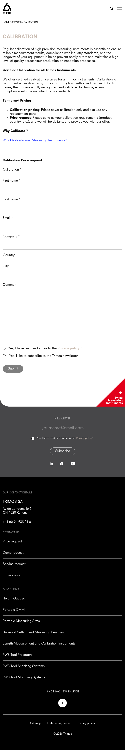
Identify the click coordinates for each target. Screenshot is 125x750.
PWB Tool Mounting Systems (24, 677)
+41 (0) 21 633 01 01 (18, 522)
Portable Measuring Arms (21, 621)
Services (16, 22)
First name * (12, 180)
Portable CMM (14, 609)
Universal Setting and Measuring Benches (33, 632)
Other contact (13, 575)
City (6, 266)
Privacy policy (84, 438)
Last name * (12, 199)
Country (9, 255)
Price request (12, 541)
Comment (10, 284)
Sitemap (35, 723)
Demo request (13, 552)
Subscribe (62, 451)
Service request (14, 564)
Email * (8, 218)
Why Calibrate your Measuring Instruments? (35, 140)
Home (6, 22)
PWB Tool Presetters (17, 654)
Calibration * (12, 169)
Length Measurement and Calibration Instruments (39, 643)
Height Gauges (14, 598)
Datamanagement (59, 723)
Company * (11, 236)
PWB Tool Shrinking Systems (24, 666)
